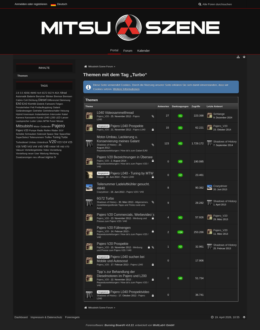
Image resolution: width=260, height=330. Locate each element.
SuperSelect (22, 137)
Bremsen (67, 96)
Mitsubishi (24, 126)
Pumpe (32, 130)
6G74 (51, 93)
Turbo (64, 137)
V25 (70, 142)
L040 (46, 117)
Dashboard (21, 317)
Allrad (63, 92)
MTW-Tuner (49, 121)
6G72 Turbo (105, 198)
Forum (127, 50)
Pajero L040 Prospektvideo (129, 292)
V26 (18, 146)
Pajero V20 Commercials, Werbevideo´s (125, 214)
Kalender (143, 50)
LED (58, 117)
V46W (52, 146)
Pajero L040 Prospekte (126, 126)
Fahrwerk (50, 104)
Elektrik (40, 104)
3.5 (21, 93)
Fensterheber (23, 107)
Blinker (49, 96)
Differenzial (53, 100)
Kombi (40, 117)
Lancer (64, 117)
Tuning (57, 137)
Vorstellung (56, 150)
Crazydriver (103, 192)
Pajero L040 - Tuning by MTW (131, 173)
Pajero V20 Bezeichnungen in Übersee (125, 157)
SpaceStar (64, 134)
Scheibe (20, 134)
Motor (37, 126)
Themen (22, 75)
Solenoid (41, 134)
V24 (64, 142)
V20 (52, 141)
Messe (59, 121)
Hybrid (19, 114)
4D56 (27, 92)
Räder (54, 130)
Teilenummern (36, 137)
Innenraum (28, 114)
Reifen (47, 130)
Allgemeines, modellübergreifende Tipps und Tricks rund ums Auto (122, 205)
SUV (61, 130)
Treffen (48, 137)
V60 (62, 146)
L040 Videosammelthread (115, 112)
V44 (35, 146)
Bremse (58, 96)
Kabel (65, 114)
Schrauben (30, 134)
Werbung (54, 153)
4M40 (33, 93)
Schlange (219, 113)
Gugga (100, 177)
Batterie (31, 96)
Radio (40, 130)
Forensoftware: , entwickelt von (130, 325)
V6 (57, 146)
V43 (29, 146)
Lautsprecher (22, 121)
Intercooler (55, 114)
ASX (57, 93)
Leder (33, 121)
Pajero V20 (22, 130)
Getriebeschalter (51, 110)
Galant (56, 107)
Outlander (45, 126)
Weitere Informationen (126, 89)
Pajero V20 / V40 (135, 192)
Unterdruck (42, 142)
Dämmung (65, 100)
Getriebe (37, 110)
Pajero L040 (139, 129)
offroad (41, 157)
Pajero (58, 125)
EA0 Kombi (29, 103)
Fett (32, 107)
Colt (25, 100)
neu (35, 157)
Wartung (44, 153)
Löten (40, 121)
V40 (24, 146)
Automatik (21, 96)
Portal (114, 50)
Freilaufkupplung (43, 107)
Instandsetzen (42, 114)
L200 (52, 117)
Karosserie (30, 117)
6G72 (44, 93)
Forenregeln (72, 317)
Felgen (59, 104)
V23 (59, 142)
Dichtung (33, 100)
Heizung (64, 110)
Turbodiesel (22, 142)
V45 (40, 146)
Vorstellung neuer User (27, 153)
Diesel (42, 100)
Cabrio (19, 100)
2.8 (17, 93)
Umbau (32, 142)
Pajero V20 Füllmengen (114, 227)
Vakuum (20, 150)
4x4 (39, 93)
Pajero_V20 (103, 116)
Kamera (20, 117)
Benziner (40, 96)
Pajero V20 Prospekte (112, 243)
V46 (46, 146)
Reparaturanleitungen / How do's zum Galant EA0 (122, 150)
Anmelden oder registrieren (31, 4)
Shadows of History (107, 145)
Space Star (53, 134)
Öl (55, 157)
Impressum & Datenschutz (46, 317)
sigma (49, 157)
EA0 (18, 103)
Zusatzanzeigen (24, 157)
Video (46, 150)
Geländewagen (24, 110)
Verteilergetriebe (34, 149)
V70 (67, 146)
